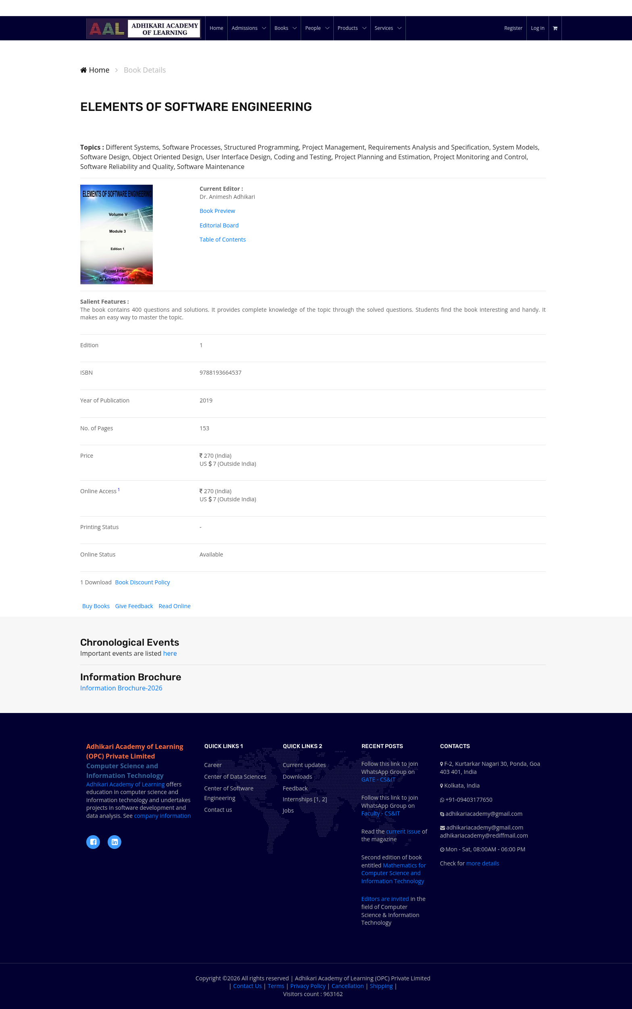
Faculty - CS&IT (381, 813)
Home (95, 70)
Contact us (218, 809)
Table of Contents (223, 239)
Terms (276, 986)
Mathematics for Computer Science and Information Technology (394, 873)
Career (213, 765)
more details (482, 863)
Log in (538, 28)
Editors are (376, 899)
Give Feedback (135, 606)
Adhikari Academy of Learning (125, 784)
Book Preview (217, 211)
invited (400, 899)
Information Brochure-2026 (121, 688)
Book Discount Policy (142, 582)
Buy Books (96, 606)
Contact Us (247, 986)
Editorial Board (219, 225)
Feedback (295, 788)
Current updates (304, 765)
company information (162, 815)
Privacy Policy (307, 986)
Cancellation (348, 986)
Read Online (175, 606)
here (170, 653)
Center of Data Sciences (235, 776)
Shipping (381, 986)
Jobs (288, 810)
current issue (403, 831)
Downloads (297, 776)
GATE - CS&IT (379, 779)
